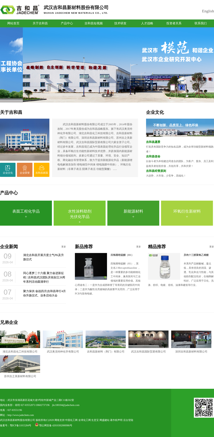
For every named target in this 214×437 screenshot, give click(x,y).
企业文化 (8, 173)
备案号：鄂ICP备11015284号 (16, 425)
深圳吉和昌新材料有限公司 (191, 342)
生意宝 (95, 420)
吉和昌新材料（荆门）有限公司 (106, 342)
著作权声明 (116, 420)
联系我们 (201, 23)
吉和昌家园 (41, 173)
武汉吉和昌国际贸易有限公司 (148, 342)
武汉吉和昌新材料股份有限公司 (76, 9)
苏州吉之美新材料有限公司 (20, 366)
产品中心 (67, 23)
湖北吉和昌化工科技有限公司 (20, 342)
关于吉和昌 (40, 23)
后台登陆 (128, 420)
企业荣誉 (25, 173)
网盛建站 (104, 420)
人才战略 (147, 23)
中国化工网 (71, 420)
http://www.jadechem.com (20, 415)
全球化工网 (84, 420)
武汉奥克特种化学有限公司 (63, 342)
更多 (63, 246)
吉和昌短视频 (94, 23)
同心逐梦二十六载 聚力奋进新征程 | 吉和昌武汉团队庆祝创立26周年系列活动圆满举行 (44, 277)
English (208, 11)
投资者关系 (174, 23)
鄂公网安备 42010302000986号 (53, 425)
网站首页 (13, 23)
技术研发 (120, 23)
